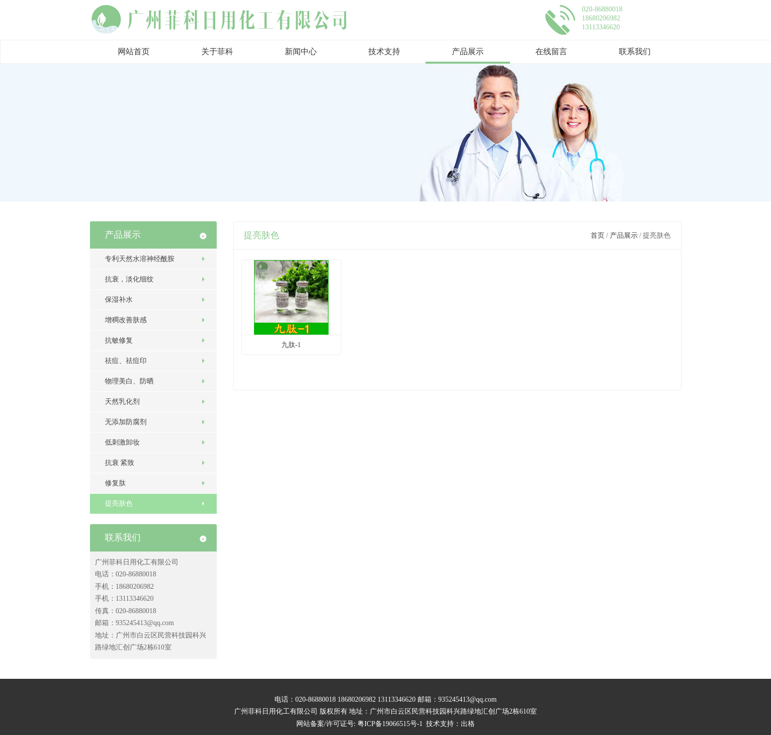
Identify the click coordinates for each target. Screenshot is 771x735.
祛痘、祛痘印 (126, 361)
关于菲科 (217, 51)
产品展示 (468, 51)
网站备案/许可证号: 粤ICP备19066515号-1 (359, 724)
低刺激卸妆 (122, 442)
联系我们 (635, 51)
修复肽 (115, 483)
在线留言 (551, 51)
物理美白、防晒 (129, 381)
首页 (597, 235)
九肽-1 (291, 345)
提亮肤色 (119, 503)
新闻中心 (301, 51)
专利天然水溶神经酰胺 (139, 259)
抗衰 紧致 (120, 462)
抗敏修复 (119, 340)
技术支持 (384, 51)
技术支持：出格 (450, 724)
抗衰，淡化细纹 (129, 279)
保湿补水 (119, 299)
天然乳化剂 (122, 401)
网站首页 (134, 51)
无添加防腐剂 (126, 422)
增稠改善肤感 (126, 320)
